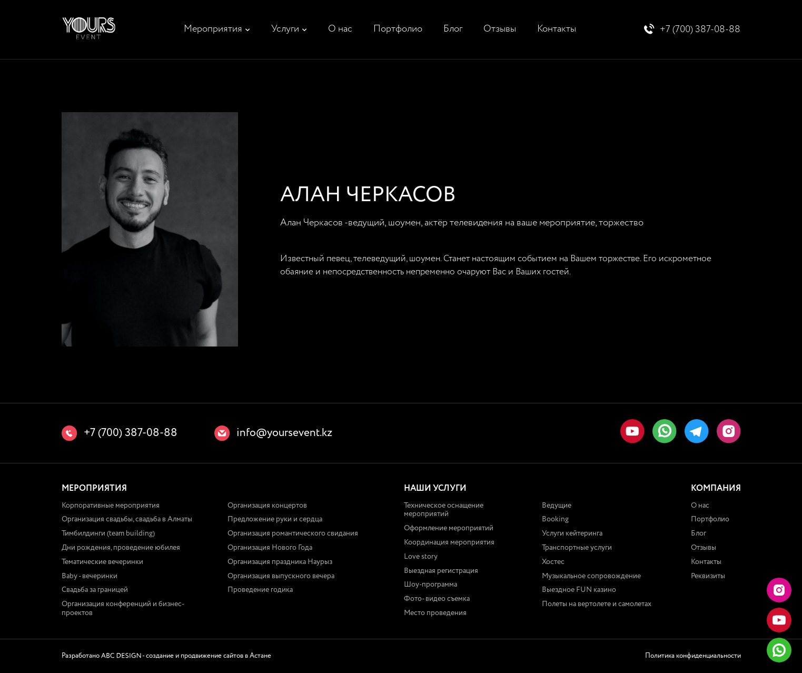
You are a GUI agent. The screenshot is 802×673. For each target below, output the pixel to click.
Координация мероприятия (449, 542)
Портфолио (397, 29)
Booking (555, 519)
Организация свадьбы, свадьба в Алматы (127, 519)
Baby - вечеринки (89, 576)
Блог (452, 29)
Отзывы (499, 29)
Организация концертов (267, 505)
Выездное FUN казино (579, 590)
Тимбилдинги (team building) (108, 533)
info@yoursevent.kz (284, 433)
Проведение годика (260, 590)
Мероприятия (213, 29)
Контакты (556, 29)
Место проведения (435, 613)
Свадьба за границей (95, 590)
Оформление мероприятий (448, 528)
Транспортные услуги (577, 547)
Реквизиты (708, 576)
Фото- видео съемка (437, 598)
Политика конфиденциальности (693, 655)
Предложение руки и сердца (274, 519)
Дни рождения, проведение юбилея (121, 547)
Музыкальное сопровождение (591, 576)
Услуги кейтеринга (572, 533)
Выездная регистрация (441, 571)
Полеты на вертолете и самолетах (596, 604)
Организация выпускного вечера (280, 576)
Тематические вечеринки (102, 562)
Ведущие (556, 505)
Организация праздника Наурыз (279, 562)
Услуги (285, 29)
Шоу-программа (430, 585)
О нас (340, 29)
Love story (421, 556)
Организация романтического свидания (292, 533)
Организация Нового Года (269, 547)
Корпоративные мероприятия (111, 505)
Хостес (553, 562)
